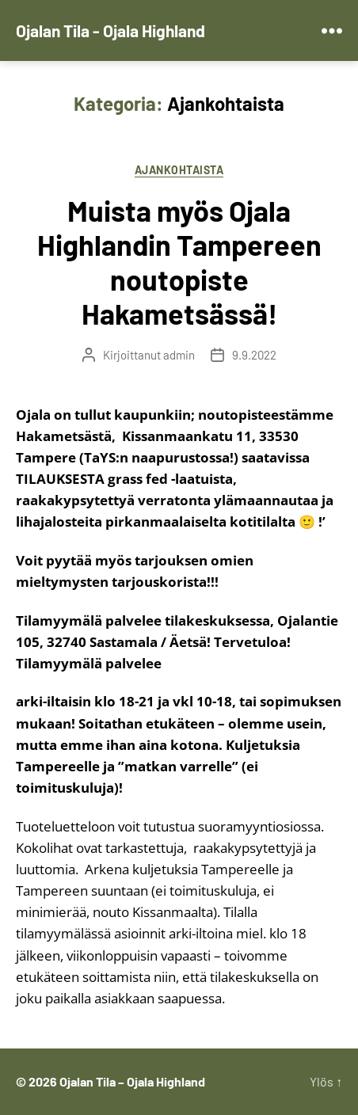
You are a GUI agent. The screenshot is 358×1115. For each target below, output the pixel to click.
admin (179, 355)
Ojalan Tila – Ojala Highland (132, 1081)
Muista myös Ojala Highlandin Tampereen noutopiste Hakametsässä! (179, 261)
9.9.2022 (254, 355)
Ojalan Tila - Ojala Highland (110, 30)
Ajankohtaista (179, 170)
